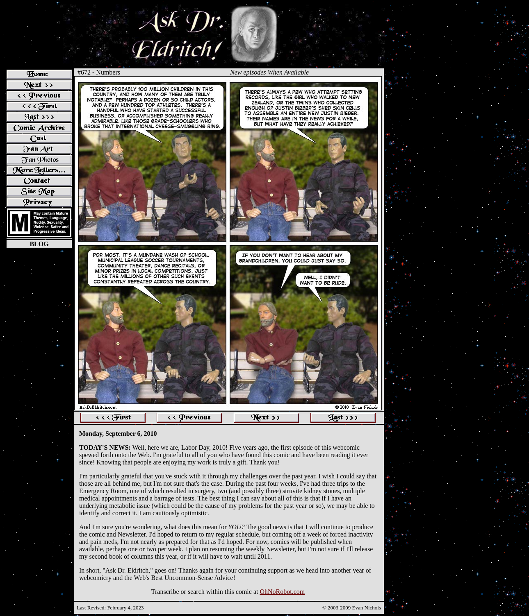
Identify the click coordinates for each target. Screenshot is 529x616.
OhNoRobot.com (282, 591)
